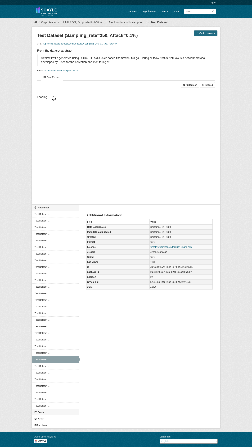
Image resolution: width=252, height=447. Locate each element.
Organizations (149, 11)
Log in (213, 2)
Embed (207, 85)
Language (165, 436)
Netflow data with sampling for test (62, 70)
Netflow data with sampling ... (128, 22)
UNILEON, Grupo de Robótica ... (84, 22)
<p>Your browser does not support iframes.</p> (126, 146)
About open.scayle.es (45, 436)
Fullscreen (190, 85)
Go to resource (205, 33)
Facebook (41, 425)
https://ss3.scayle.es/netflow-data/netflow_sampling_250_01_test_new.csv (80, 43)
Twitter (39, 418)
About (176, 11)
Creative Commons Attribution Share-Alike (171, 247)
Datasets (132, 11)
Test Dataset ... (161, 22)
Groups (164, 11)
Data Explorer (52, 77)
